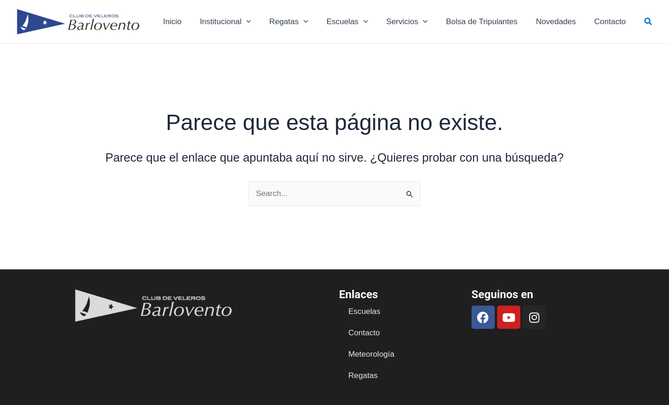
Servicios (416, 21)
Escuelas (358, 21)
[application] (263, 21)
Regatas (302, 21)
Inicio (191, 21)
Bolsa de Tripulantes (488, 21)
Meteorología (371, 354)
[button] (648, 22)
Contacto (611, 21)
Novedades (560, 21)
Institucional (242, 21)
